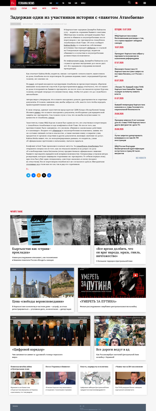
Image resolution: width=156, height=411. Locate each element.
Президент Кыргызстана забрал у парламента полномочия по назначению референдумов (129, 56)
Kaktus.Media (70, 45)
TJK (64, 3)
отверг (51, 117)
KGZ (57, 3)
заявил (37, 112)
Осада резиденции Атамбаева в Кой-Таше (54, 24)
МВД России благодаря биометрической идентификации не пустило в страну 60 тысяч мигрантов (129, 150)
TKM (70, 3)
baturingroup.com (93, 408)
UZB (77, 3)
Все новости (141, 157)
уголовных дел (33, 164)
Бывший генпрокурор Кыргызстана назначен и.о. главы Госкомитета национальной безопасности (130, 107)
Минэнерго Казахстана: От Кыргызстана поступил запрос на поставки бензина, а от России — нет (129, 72)
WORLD (85, 3)
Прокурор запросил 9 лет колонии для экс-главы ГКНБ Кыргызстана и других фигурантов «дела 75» (130, 122)
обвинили (56, 130)
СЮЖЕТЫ (56, 9)
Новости (13, 9)
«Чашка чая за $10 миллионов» (130, 367)
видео (80, 86)
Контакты (15, 405)
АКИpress (91, 48)
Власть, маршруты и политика (95, 367)
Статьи (24, 9)
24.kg (81, 61)
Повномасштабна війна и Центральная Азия (22, 368)
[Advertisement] (78, 195)
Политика (37, 24)
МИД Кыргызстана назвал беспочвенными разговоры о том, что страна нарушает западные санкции (129, 39)
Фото (45, 9)
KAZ (51, 3)
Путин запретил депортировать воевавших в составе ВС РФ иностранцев (128, 137)
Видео (35, 9)
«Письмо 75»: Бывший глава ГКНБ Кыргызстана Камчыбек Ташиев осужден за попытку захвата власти (129, 90)
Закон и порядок (28, 24)
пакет (31, 84)
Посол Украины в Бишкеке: (59, 367)
